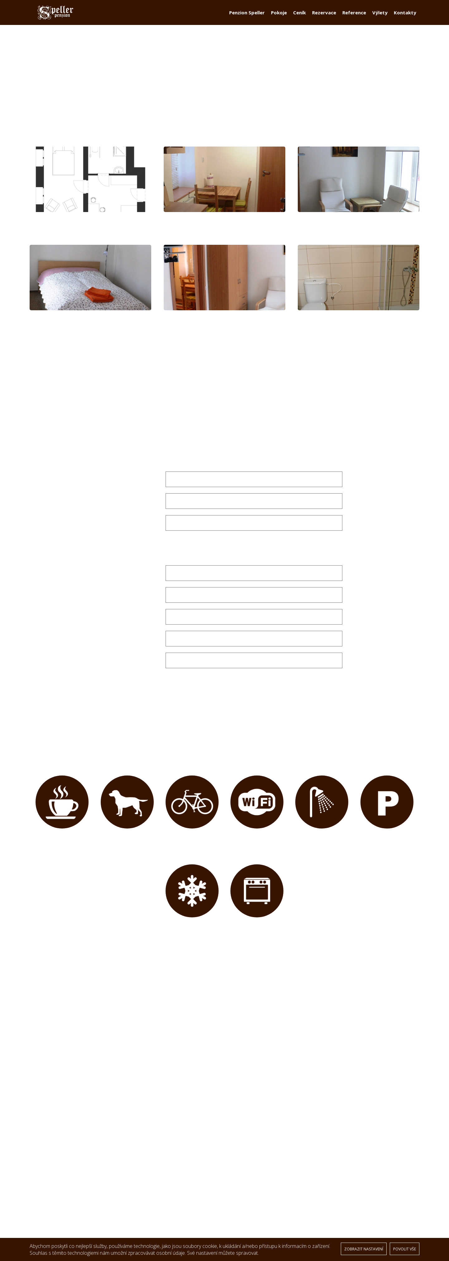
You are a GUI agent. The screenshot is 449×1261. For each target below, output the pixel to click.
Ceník (299, 17)
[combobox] (254, 461)
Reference (354, 17)
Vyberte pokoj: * (139, 461)
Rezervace (324, 17)
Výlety (380, 17)
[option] (224, 1046)
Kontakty (405, 17)
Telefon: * (147, 643)
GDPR (42, 1190)
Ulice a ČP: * (145, 599)
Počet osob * (143, 549)
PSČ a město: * (141, 621)
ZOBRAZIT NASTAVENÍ (363, 1249)
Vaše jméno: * (143, 577)
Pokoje (279, 17)
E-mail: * (149, 527)
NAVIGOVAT (145, 1178)
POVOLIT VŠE (404, 1249)
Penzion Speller (247, 17)
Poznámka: (144, 665)
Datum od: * (144, 484)
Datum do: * (144, 505)
